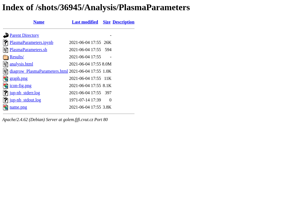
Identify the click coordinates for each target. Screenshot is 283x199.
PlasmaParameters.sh (28, 49)
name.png (18, 107)
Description (123, 22)
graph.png (18, 78)
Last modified (85, 22)
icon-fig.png (21, 85)
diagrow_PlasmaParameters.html (39, 71)
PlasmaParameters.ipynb (31, 42)
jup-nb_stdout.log (25, 100)
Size (107, 22)
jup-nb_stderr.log (25, 92)
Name (38, 22)
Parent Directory (24, 35)
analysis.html (21, 64)
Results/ (17, 56)
